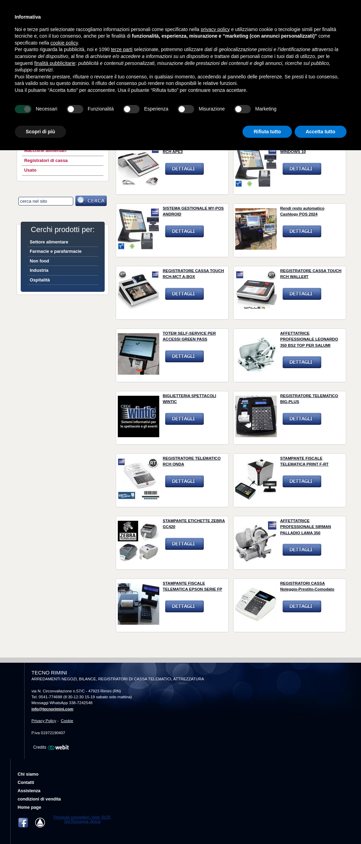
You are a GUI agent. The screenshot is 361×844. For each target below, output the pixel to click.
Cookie (67, 721)
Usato (30, 170)
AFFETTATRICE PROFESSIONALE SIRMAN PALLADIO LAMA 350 (305, 527)
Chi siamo (28, 774)
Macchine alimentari (45, 150)
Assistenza (29, 790)
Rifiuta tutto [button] (267, 131)
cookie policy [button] (64, 43)
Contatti (26, 782)
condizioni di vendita (39, 799)
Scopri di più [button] (40, 131)
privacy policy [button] (215, 29)
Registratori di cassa (46, 160)
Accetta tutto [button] (320, 131)
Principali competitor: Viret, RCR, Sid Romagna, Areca (82, 819)
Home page (29, 807)
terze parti (121, 49)
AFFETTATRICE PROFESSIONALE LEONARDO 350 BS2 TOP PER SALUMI (309, 339)
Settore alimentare (49, 241)
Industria (39, 270)
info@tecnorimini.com (52, 709)
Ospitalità (40, 279)
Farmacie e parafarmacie (56, 251)
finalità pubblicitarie (54, 63)
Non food (39, 260)
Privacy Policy (43, 721)
